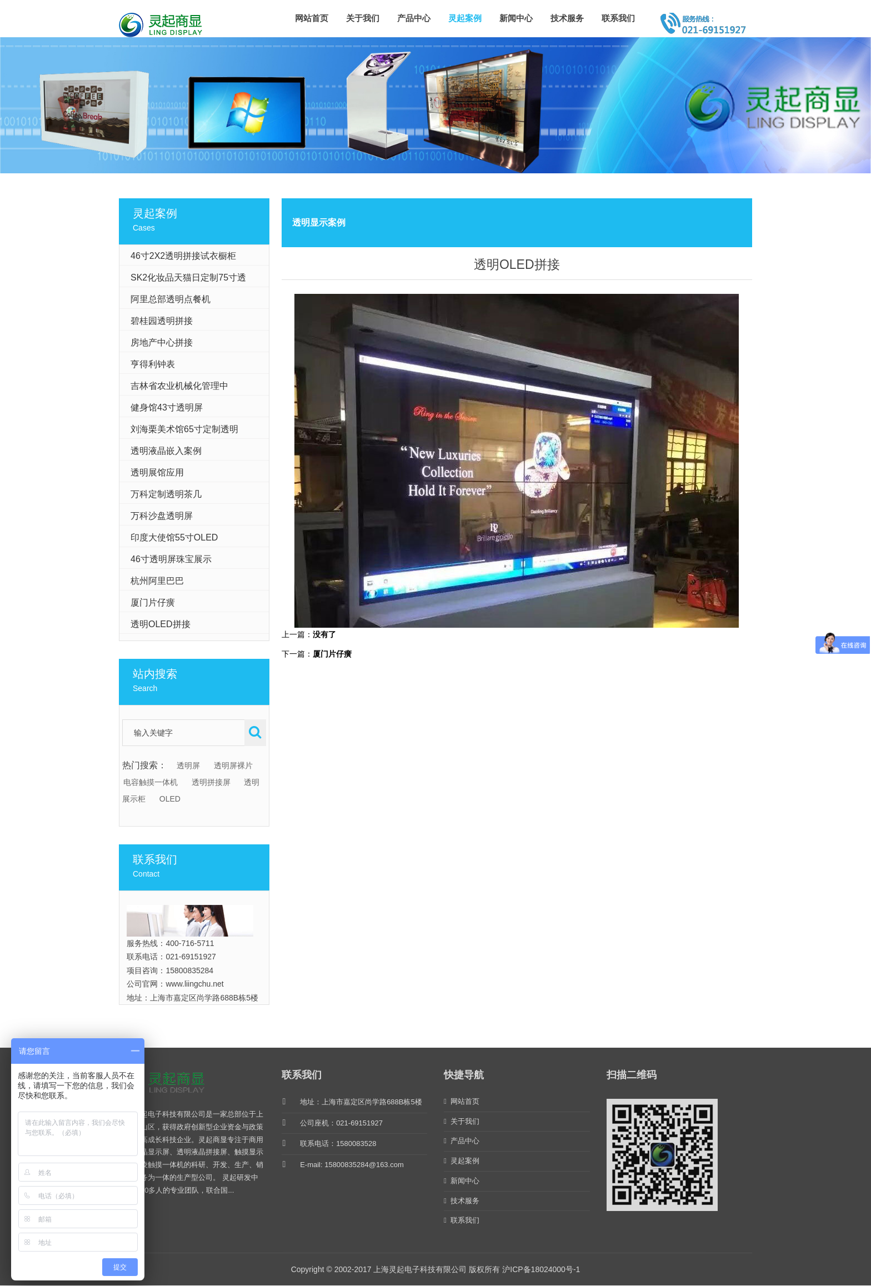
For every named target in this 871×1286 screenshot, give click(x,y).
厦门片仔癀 (332, 653)
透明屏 (188, 765)
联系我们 (618, 18)
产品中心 (414, 18)
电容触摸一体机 (150, 782)
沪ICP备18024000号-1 (541, 1269)
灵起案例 (465, 18)
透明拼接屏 (211, 782)
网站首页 (311, 18)
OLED (170, 798)
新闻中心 (516, 18)
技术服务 (567, 18)
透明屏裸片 (233, 765)
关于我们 (362, 18)
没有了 (324, 634)
